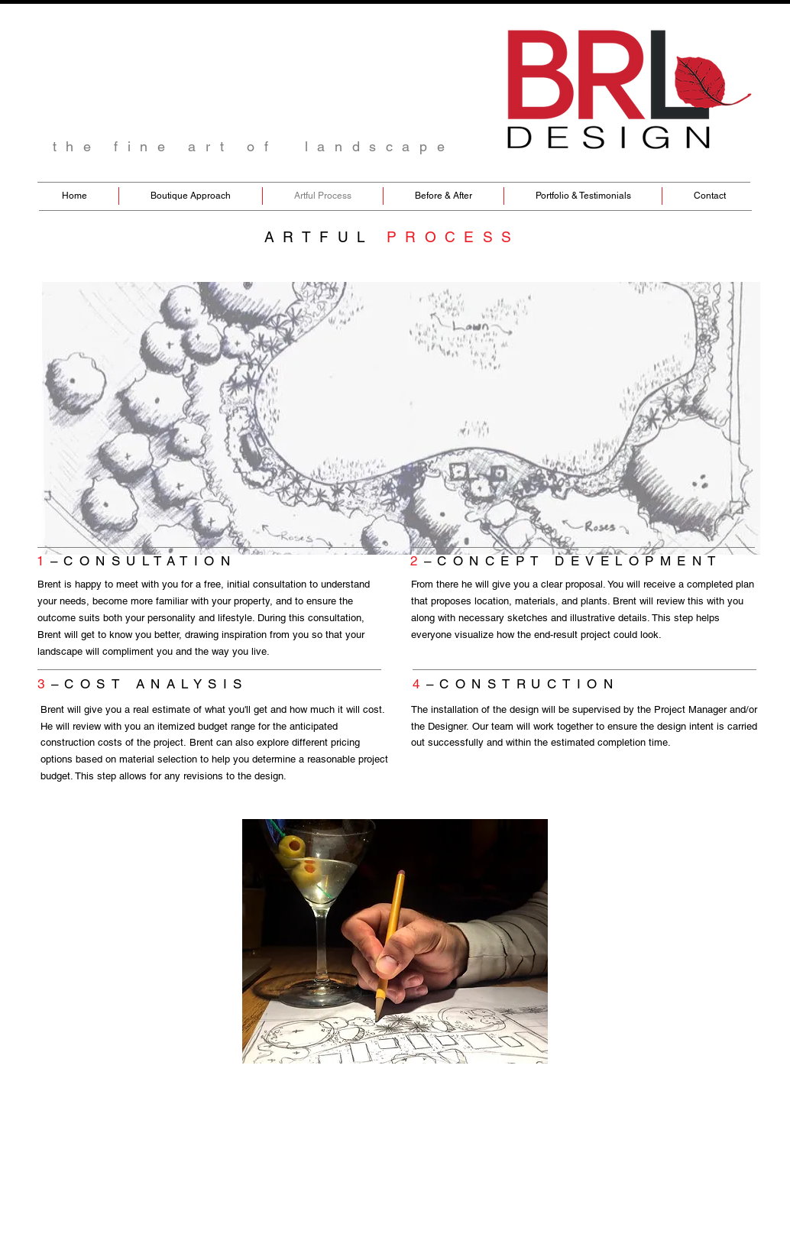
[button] (395, 941)
